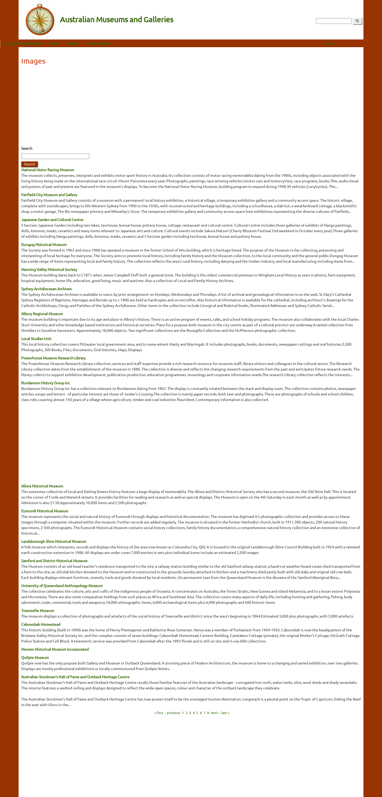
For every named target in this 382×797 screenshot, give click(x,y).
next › (215, 712)
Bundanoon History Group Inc (45, 382)
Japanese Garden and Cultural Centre (52, 219)
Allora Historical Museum (42, 485)
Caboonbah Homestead (40, 624)
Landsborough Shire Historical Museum (53, 541)
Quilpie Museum (35, 657)
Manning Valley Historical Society (49, 269)
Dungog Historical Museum (44, 244)
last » (225, 712)
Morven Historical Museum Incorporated (55, 649)
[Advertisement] (191, 107)
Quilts (73, 43)
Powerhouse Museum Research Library (53, 357)
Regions (92, 43)
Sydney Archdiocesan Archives (46, 288)
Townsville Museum (37, 610)
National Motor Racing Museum (47, 169)
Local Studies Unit (36, 338)
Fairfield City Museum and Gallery (49, 194)
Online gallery (117, 43)
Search (26, 148)
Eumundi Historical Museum (44, 510)
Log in (348, 43)
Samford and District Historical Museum (54, 560)
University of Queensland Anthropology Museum (62, 585)
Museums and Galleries (42, 43)
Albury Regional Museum (42, 313)
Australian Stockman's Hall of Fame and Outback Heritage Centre (75, 676)
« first (158, 712)
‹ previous (172, 712)
